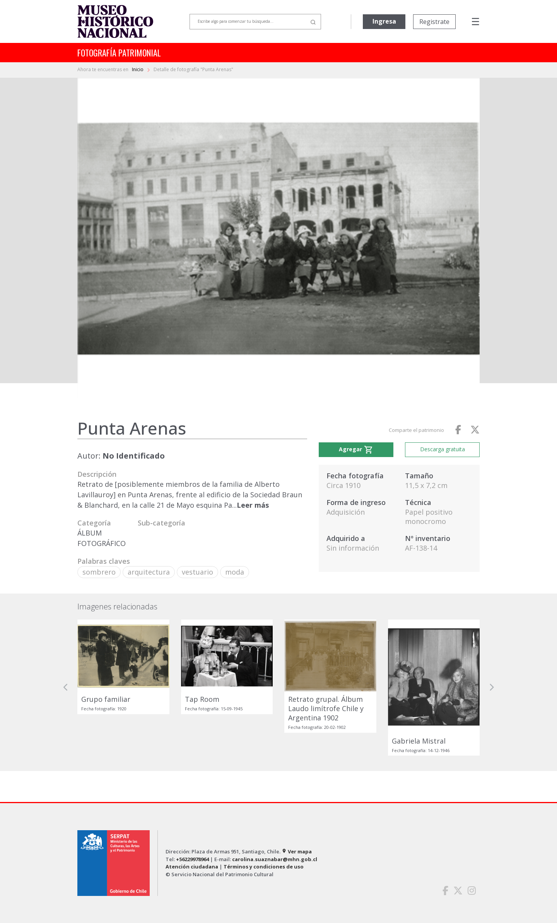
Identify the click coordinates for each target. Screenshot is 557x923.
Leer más (253, 505)
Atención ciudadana (192, 866)
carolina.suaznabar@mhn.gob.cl (274, 859)
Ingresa (384, 21)
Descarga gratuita (442, 449)
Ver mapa (297, 851)
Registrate (434, 21)
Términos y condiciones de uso (264, 866)
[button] (65, 687)
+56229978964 (192, 859)
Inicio (138, 69)
